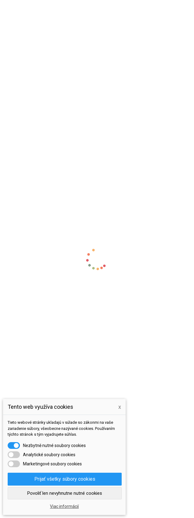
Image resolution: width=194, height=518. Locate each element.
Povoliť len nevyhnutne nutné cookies (64, 493)
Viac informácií (64, 506)
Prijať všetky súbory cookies (64, 479)
